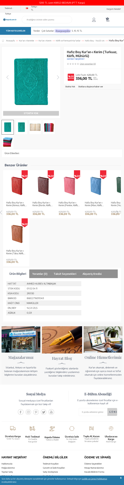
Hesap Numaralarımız (94, 405)
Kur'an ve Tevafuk (10, 417)
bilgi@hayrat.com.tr (11, 460)
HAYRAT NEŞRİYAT (76, 59)
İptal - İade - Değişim (93, 423)
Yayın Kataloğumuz (10, 421)
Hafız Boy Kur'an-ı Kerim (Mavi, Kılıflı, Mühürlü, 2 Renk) (93, 189)
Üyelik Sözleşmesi (51, 413)
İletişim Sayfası (8, 464)
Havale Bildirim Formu (94, 409)
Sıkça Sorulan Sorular (52, 425)
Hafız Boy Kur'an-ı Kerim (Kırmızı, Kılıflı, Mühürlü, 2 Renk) (15, 189)
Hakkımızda (7, 401)
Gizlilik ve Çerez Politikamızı (94, 478)
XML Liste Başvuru (10, 413)
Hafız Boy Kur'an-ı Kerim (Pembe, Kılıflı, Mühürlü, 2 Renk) (68, 189)
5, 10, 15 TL (77, 30)
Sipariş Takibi (90, 419)
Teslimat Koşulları (51, 401)
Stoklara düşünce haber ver (90, 86)
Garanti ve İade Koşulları (54, 405)
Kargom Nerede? (114, 9)
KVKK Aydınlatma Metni (53, 421)
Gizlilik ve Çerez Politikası (54, 417)
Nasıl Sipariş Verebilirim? (95, 428)
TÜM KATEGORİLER (15, 31)
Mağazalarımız (8, 405)
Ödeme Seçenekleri (93, 401)
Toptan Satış (7, 409)
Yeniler (36, 30)
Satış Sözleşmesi (50, 409)
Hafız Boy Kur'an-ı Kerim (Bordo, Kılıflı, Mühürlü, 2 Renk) (42, 189)
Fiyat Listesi (7, 425)
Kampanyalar (62, 30)
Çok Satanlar (48, 30)
